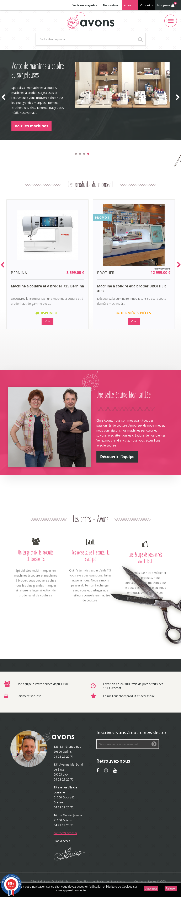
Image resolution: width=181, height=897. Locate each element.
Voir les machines (31, 126)
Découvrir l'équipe (117, 456)
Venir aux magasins (85, 5)
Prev (2, 265)
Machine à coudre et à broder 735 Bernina (47, 286)
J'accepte (151, 888)
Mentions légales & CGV (149, 881)
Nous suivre (110, 5)
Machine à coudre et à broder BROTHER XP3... (131, 288)
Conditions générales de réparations (100, 881)
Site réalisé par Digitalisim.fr (49, 881)
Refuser (171, 888)
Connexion (146, 5)
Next (179, 265)
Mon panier (166, 4)
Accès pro (130, 5)
